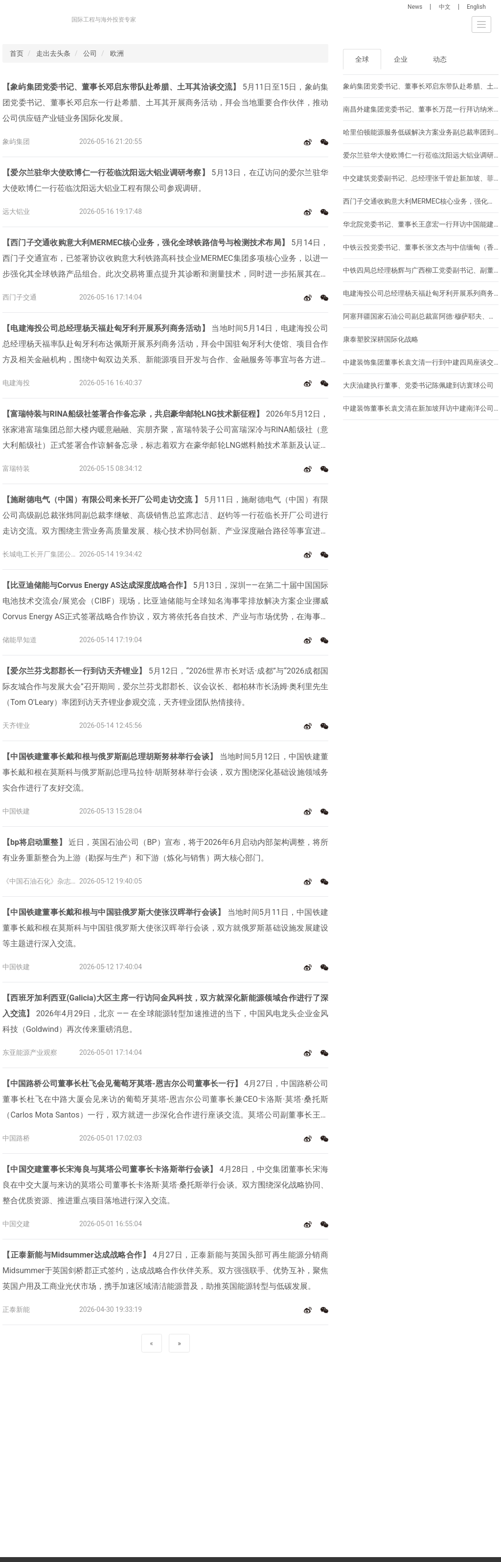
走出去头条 (53, 53)
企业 (401, 59)
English (476, 6)
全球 (362, 59)
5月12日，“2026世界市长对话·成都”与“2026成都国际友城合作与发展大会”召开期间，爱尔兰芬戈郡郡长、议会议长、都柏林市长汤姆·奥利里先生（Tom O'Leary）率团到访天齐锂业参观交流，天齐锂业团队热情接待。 (165, 686)
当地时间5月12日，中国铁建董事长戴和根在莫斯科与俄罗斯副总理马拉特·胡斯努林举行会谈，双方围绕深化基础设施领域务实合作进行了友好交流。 (165, 772)
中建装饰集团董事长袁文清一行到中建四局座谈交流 (422, 362)
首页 (16, 53)
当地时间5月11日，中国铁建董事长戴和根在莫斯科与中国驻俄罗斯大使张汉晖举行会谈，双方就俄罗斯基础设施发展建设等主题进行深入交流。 (165, 928)
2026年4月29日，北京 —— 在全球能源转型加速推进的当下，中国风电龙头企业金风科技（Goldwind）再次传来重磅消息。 (165, 1013)
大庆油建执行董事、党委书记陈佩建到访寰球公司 (418, 385)
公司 (90, 53)
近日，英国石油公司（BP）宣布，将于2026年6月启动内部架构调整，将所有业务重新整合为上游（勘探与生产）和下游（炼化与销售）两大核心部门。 (165, 850)
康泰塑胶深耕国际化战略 (380, 339)
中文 (445, 6)
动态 (440, 59)
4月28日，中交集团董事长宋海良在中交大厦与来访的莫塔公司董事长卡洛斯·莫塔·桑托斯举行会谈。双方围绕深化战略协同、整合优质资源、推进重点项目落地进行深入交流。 (165, 1185)
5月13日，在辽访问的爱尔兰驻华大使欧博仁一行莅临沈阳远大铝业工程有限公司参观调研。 (165, 180)
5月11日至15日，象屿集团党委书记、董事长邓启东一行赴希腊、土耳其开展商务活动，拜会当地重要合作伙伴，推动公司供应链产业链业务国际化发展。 (165, 102)
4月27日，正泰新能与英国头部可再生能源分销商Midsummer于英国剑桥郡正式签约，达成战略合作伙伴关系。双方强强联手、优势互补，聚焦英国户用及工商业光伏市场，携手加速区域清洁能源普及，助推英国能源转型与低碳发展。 (165, 1270)
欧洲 (117, 53)
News (415, 6)
